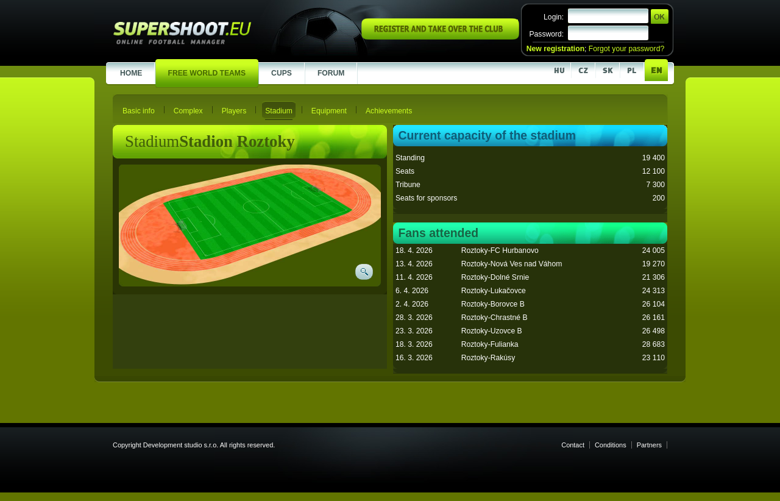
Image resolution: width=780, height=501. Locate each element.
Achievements (389, 111)
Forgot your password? (626, 48)
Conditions (610, 445)
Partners (649, 445)
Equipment (329, 111)
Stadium (278, 111)
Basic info (138, 111)
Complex (188, 111)
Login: (554, 17)
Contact (572, 445)
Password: (546, 34)
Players (234, 111)
